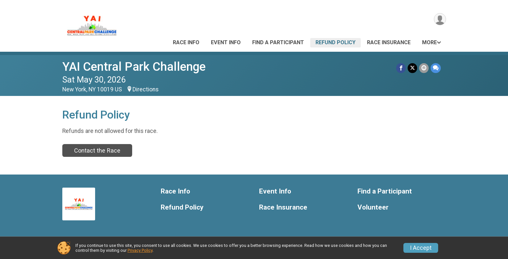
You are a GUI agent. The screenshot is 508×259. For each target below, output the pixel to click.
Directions (145, 89)
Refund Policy (335, 42)
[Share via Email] (424, 68)
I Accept (421, 248)
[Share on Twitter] (412, 68)
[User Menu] (440, 19)
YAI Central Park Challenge (134, 67)
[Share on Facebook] (401, 68)
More (429, 42)
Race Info (186, 42)
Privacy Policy (140, 250)
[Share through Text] (436, 68)
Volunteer (373, 207)
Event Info (226, 42)
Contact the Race (97, 150)
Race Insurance (389, 42)
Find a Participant (278, 42)
